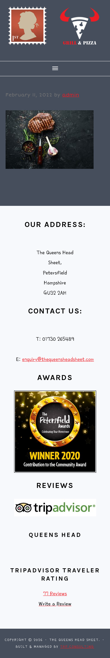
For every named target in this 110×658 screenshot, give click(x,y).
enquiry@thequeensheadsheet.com (58, 359)
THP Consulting (77, 647)
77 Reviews (55, 593)
